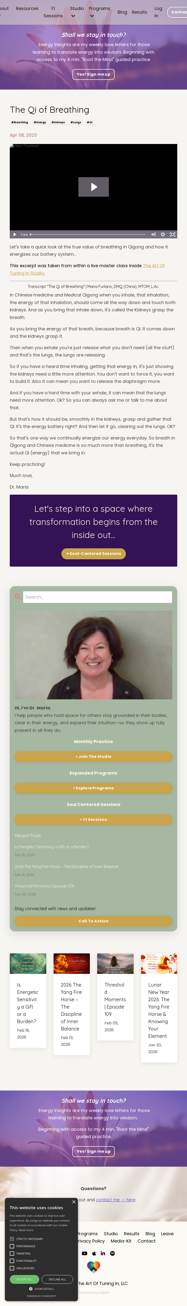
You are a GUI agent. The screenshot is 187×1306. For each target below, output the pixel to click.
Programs (99, 11)
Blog (122, 12)
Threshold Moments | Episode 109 (44, 886)
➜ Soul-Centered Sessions (94, 553)
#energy (40, 122)
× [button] (73, 1202)
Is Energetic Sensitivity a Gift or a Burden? (52, 846)
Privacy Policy (90, 1242)
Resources (27, 8)
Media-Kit (121, 1242)
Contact (147, 1242)
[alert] (41, 1249)
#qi (89, 122)
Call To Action (93, 921)
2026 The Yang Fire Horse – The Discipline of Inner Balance (66, 866)
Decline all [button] (57, 1279)
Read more (26, 1230)
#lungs (75, 122)
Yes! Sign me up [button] (93, 74)
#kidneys (58, 122)
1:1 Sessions (53, 12)
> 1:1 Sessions (93, 819)
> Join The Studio (93, 756)
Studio (77, 11)
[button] (41, 1288)
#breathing (19, 122)
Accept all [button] (24, 1279)
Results (140, 12)
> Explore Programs (93, 788)
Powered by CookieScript (41, 1296)
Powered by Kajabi (93, 1293)
